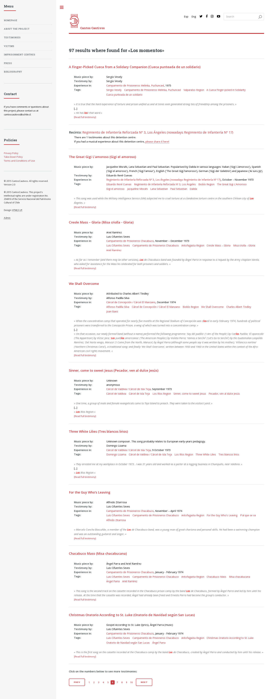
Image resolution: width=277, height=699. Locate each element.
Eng (193, 16)
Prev (77, 682)
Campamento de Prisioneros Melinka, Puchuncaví (135, 85)
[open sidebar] (62, 7)
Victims (9, 46)
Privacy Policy (11, 153)
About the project (17, 29)
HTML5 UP (17, 210)
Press (8, 63)
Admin (7, 217)
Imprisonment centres (19, 54)
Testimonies (12, 37)
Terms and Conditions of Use (19, 160)
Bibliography (13, 71)
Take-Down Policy (13, 156)
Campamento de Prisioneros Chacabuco (130, 241)
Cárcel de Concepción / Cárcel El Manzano (130, 302)
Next (144, 682)
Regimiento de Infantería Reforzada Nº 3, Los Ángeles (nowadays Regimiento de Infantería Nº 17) (157, 132)
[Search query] (243, 16)
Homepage (10, 20)
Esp (186, 16)
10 (131, 682)
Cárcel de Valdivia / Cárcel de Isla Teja (128, 389)
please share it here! (157, 141)
